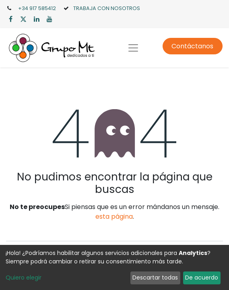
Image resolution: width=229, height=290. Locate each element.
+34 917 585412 (37, 8)
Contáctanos (192, 46)
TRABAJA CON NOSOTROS (106, 8)
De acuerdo (201, 277)
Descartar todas (155, 277)
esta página (114, 216)
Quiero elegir (23, 277)
